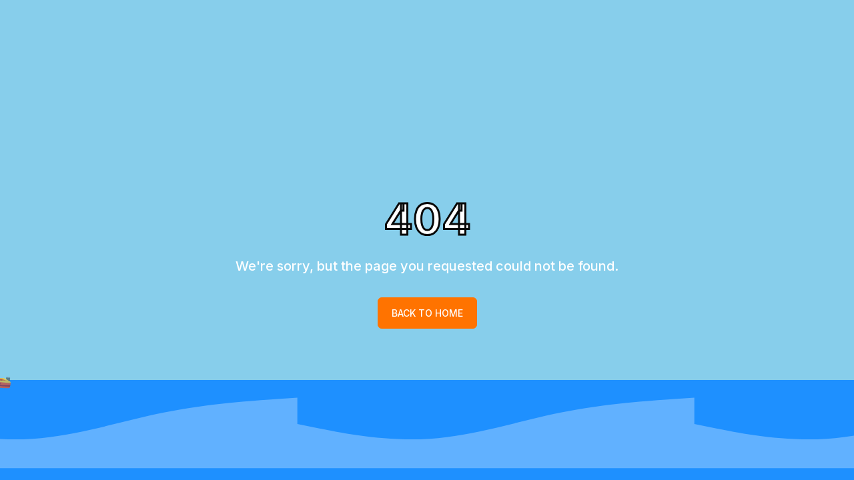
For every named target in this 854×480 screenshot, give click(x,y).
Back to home (427, 313)
